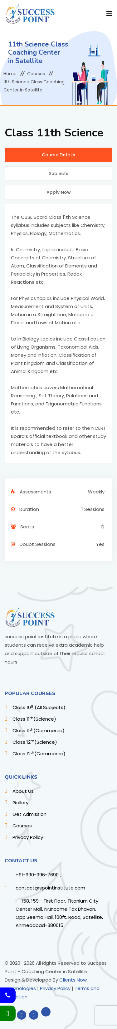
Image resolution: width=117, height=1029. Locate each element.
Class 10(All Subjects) (39, 707)
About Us (23, 791)
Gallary (20, 802)
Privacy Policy (27, 837)
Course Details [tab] (58, 155)
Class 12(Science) (34, 742)
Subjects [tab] (58, 173)
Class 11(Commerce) (38, 730)
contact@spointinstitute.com (50, 887)
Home (10, 74)
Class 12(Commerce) (39, 753)
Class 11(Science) (34, 719)
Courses (36, 74)
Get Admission (29, 814)
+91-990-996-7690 (37, 874)
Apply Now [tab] (58, 192)
